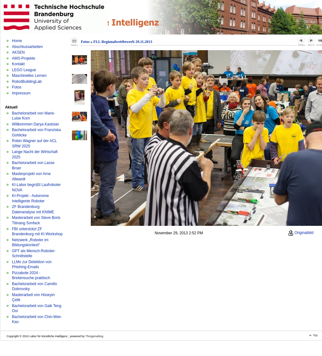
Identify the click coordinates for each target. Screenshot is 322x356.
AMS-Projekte (23, 58)
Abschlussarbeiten (27, 47)
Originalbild (300, 233)
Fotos (16, 87)
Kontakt (18, 64)
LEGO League (24, 70)
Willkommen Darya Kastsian (35, 124)
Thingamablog (94, 336)
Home (17, 41)
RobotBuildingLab (27, 81)
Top (315, 335)
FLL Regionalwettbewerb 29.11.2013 (122, 42)
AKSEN (18, 52)
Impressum (21, 93)
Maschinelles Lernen (29, 75)
